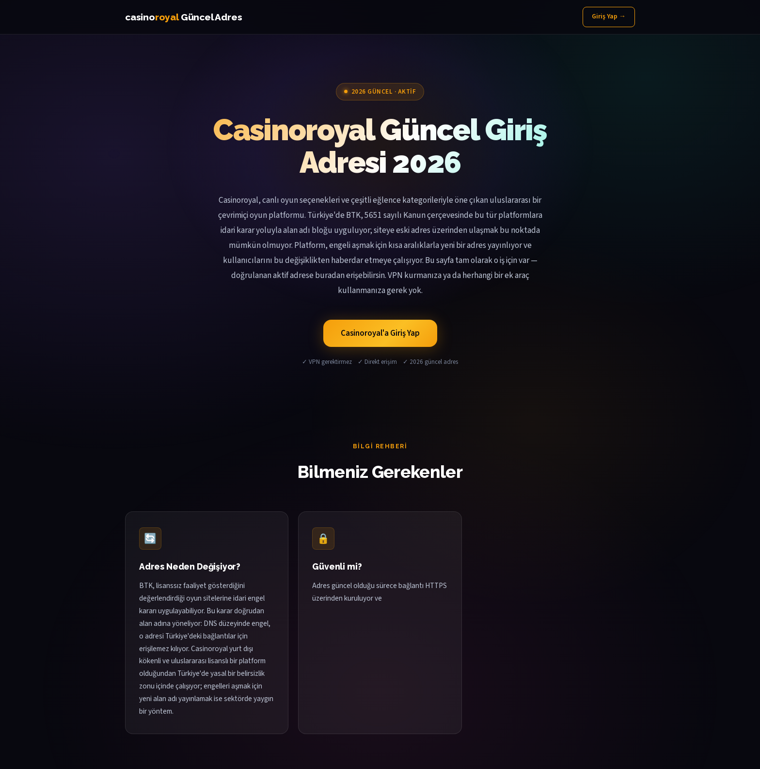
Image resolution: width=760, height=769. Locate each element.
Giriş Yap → (609, 16)
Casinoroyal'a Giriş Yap (380, 333)
